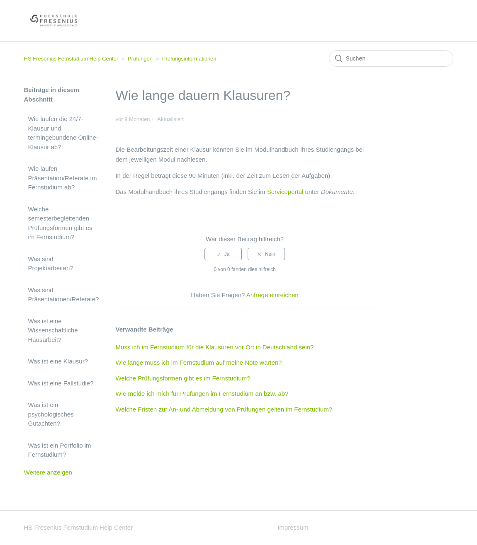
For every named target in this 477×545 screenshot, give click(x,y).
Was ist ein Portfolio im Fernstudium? (59, 450)
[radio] (223, 254)
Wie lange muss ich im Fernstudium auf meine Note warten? (198, 362)
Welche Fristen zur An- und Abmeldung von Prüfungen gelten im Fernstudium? (223, 409)
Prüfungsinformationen (189, 59)
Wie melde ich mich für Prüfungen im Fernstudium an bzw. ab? (201, 393)
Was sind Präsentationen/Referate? (63, 294)
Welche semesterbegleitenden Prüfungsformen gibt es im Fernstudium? (60, 223)
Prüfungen (140, 59)
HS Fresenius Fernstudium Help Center (71, 59)
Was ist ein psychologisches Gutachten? (51, 414)
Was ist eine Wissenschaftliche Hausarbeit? (53, 330)
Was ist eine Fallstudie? (61, 383)
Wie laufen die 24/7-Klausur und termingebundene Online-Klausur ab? (63, 132)
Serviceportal (285, 191)
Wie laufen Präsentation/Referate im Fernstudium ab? (62, 178)
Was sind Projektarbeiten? (50, 263)
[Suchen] (391, 58)
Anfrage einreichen (272, 294)
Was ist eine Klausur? (58, 361)
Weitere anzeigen (48, 472)
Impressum (292, 527)
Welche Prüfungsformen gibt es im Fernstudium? (182, 378)
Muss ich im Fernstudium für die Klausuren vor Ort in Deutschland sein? (214, 347)
